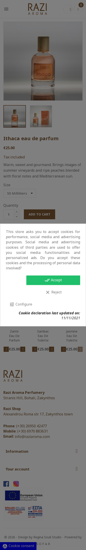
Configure (20, 304)
